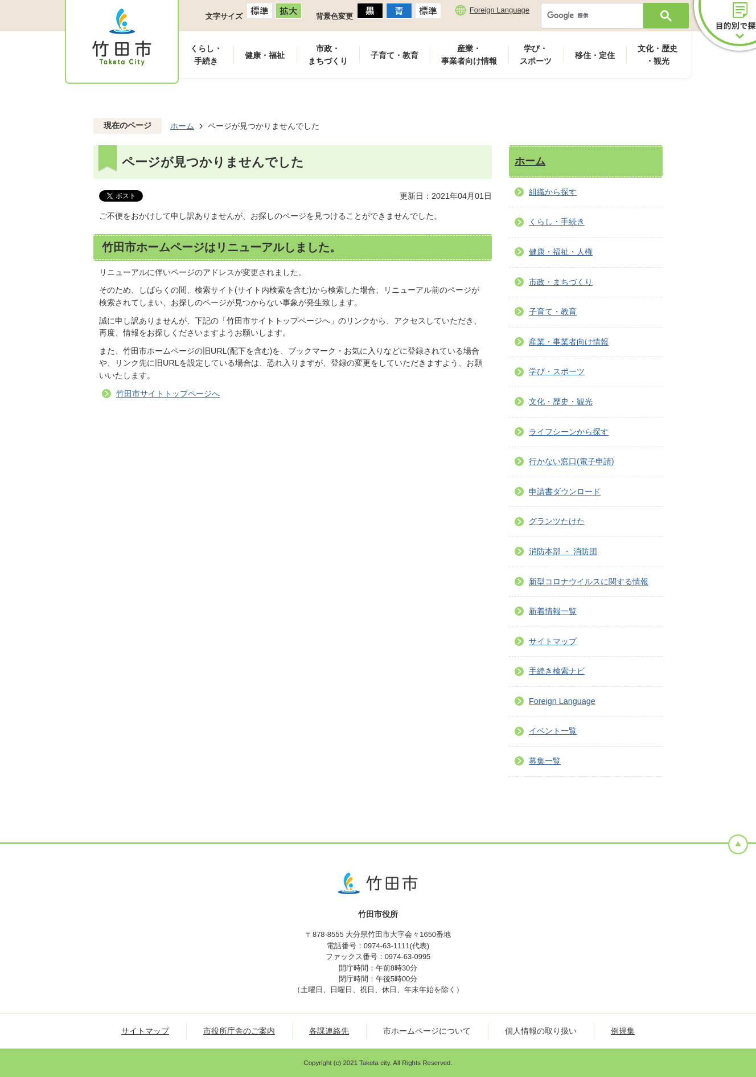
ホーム (182, 125)
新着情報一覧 (553, 611)
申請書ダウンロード (565, 491)
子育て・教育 (394, 55)
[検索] (595, 15)
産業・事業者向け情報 (469, 54)
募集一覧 (545, 760)
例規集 (623, 1030)
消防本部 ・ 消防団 (563, 551)
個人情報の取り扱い (541, 1030)
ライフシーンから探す (569, 431)
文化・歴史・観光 (657, 54)
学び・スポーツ (536, 54)
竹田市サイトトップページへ (168, 393)
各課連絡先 (329, 1030)
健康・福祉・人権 (561, 251)
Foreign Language (499, 10)
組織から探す (553, 191)
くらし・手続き (206, 54)
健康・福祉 (265, 55)
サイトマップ (553, 641)
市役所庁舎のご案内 (239, 1030)
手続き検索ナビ (557, 670)
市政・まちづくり (328, 54)
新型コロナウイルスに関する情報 (588, 581)
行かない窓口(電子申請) (571, 461)
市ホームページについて (427, 1030)
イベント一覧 (553, 730)
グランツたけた (557, 521)
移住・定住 (595, 55)
